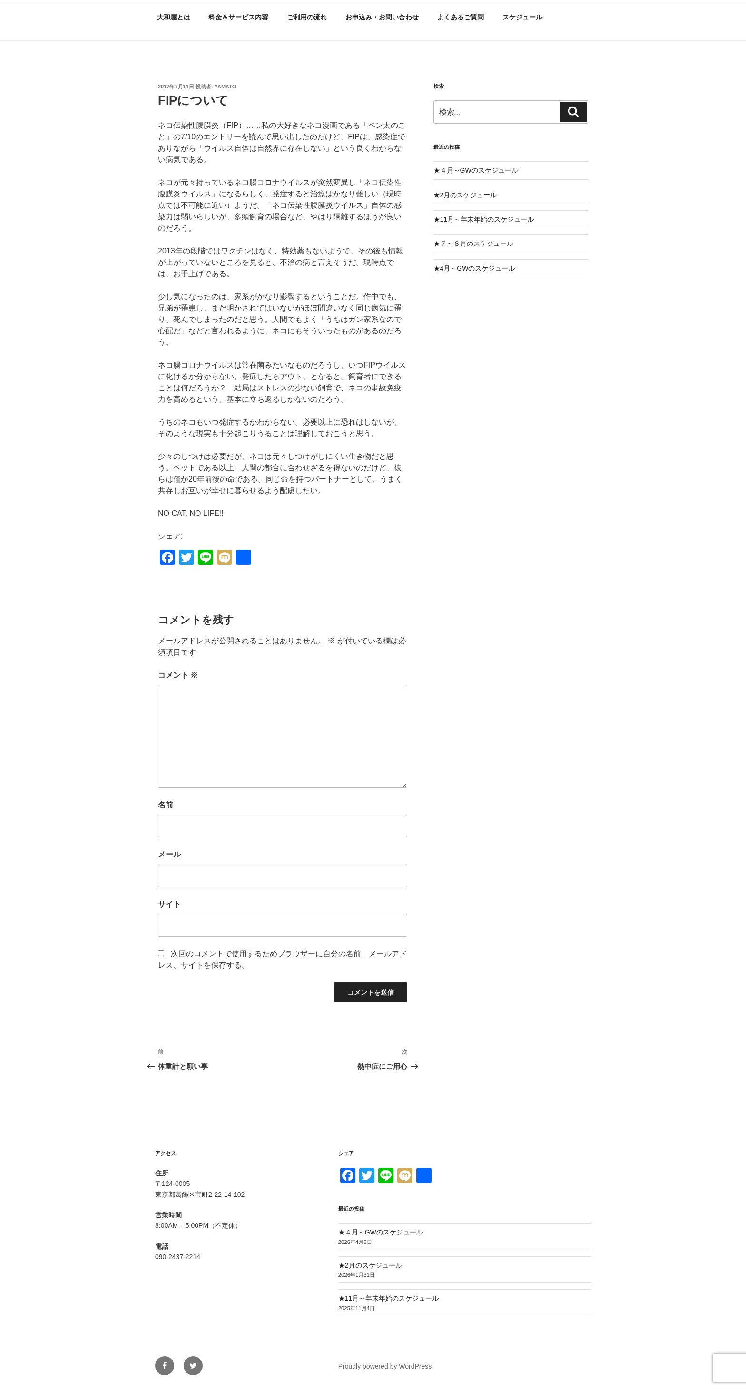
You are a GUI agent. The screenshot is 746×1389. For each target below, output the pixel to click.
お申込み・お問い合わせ (382, 17)
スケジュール (522, 17)
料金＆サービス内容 (238, 17)
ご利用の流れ (307, 17)
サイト (169, 904)
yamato (225, 86)
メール (169, 854)
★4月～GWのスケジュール (474, 268)
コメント (178, 675)
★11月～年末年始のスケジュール (483, 219)
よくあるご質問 (460, 17)
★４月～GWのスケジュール (475, 170)
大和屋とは (173, 17)
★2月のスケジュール (465, 195)
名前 (165, 805)
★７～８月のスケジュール (473, 243)
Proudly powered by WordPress (385, 1366)
